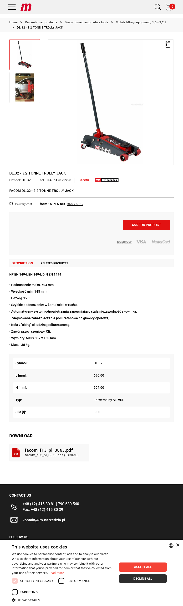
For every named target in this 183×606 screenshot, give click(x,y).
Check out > (75, 204)
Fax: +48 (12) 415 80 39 (43, 509)
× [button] (177, 545)
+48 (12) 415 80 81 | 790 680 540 (51, 504)
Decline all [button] (142, 579)
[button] (63, 600)
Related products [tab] (54, 263)
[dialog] (91, 573)
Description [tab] (22, 263)
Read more (56, 573)
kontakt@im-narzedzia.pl (44, 520)
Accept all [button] (143, 567)
